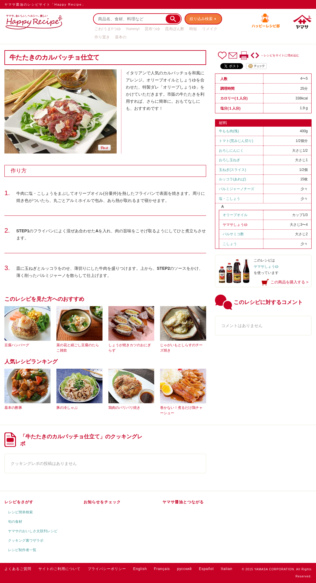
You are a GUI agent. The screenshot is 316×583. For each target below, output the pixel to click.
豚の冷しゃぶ (67, 408)
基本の (120, 37)
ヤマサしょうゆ (235, 225)
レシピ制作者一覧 (22, 550)
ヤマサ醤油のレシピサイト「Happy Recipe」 (45, 4)
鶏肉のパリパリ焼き (124, 408)
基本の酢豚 (13, 408)
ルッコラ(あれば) (232, 179)
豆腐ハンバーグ (16, 345)
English (140, 569)
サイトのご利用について (59, 569)
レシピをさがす (18, 502)
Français (162, 569)
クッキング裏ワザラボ (25, 540)
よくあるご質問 (17, 569)
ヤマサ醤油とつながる (183, 502)
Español (206, 569)
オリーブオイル (235, 215)
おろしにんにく (231, 150)
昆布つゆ (152, 29)
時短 (193, 29)
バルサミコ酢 (233, 234)
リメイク (209, 29)
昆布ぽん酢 (174, 29)
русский (184, 569)
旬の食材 (15, 522)
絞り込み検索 (201, 19)
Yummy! (133, 29)
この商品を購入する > (289, 282)
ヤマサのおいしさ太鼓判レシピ (33, 531)
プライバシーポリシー (107, 569)
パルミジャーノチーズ (236, 189)
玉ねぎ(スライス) (232, 170)
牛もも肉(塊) (229, 131)
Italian (226, 569)
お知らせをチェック (102, 502)
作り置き (102, 37)
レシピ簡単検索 (20, 512)
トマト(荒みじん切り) (236, 141)
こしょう (233, 199)
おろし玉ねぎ (229, 160)
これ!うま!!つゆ (108, 29)
